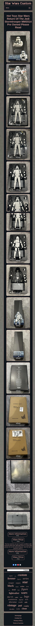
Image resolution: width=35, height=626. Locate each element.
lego (26, 596)
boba (21, 597)
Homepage (18, 615)
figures (19, 579)
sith (26, 602)
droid (14, 590)
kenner (11, 578)
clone (24, 608)
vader (16, 597)
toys (18, 590)
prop (27, 586)
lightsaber (14, 593)
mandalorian (12, 599)
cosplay (26, 606)
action (22, 586)
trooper (11, 583)
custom (22, 575)
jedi (20, 605)
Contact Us (18, 618)
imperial (21, 599)
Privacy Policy (18, 620)
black (11, 585)
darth (10, 597)
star (25, 582)
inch (26, 599)
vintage (11, 605)
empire (18, 583)
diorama (13, 602)
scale (20, 602)
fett (15, 576)
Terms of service (18, 623)
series (26, 578)
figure (24, 589)
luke (18, 609)
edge (9, 590)
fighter (11, 576)
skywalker (11, 609)
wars (24, 592)
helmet (17, 586)
